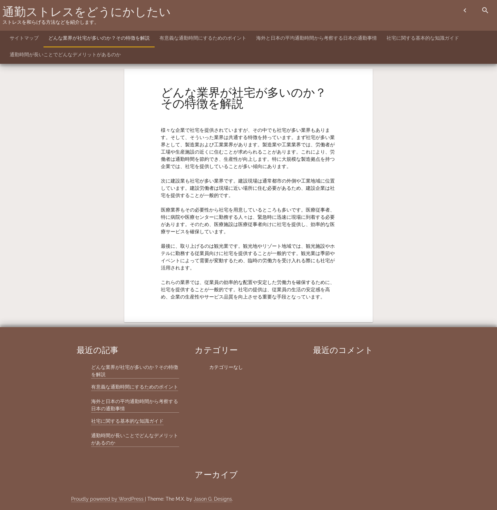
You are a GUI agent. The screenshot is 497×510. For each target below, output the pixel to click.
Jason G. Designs (213, 499)
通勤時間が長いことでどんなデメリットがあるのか (65, 54)
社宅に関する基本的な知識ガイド (423, 38)
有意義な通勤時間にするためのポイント (202, 38)
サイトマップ (24, 38)
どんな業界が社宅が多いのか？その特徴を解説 (99, 38)
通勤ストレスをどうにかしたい (86, 12)
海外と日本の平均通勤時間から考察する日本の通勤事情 (316, 38)
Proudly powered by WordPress (108, 499)
